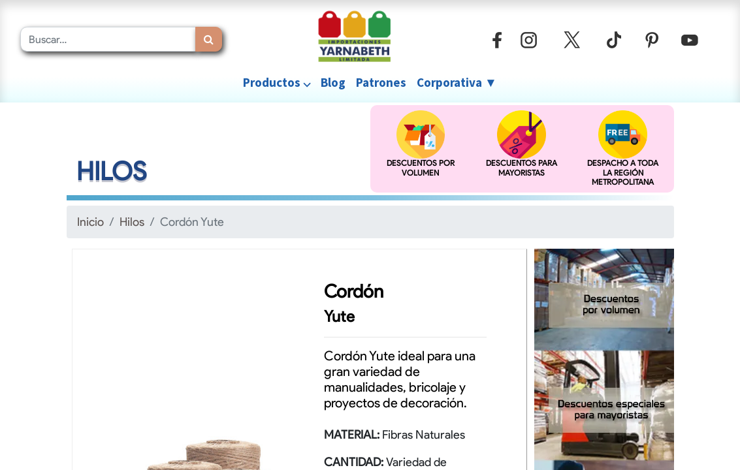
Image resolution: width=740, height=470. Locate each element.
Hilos (132, 221)
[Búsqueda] (208, 39)
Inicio (90, 221)
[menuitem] (333, 82)
